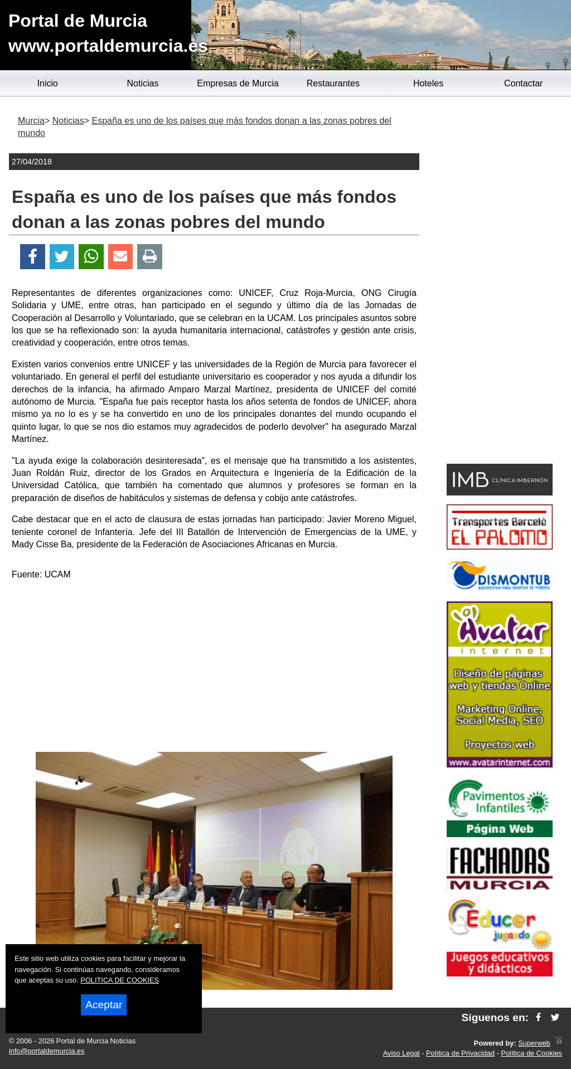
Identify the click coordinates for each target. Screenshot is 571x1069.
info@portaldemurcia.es (46, 1051)
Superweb (534, 1043)
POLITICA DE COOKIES (119, 980)
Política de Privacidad (460, 1053)
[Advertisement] (214, 668)
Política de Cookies (531, 1053)
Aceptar (103, 1004)
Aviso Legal (401, 1053)
